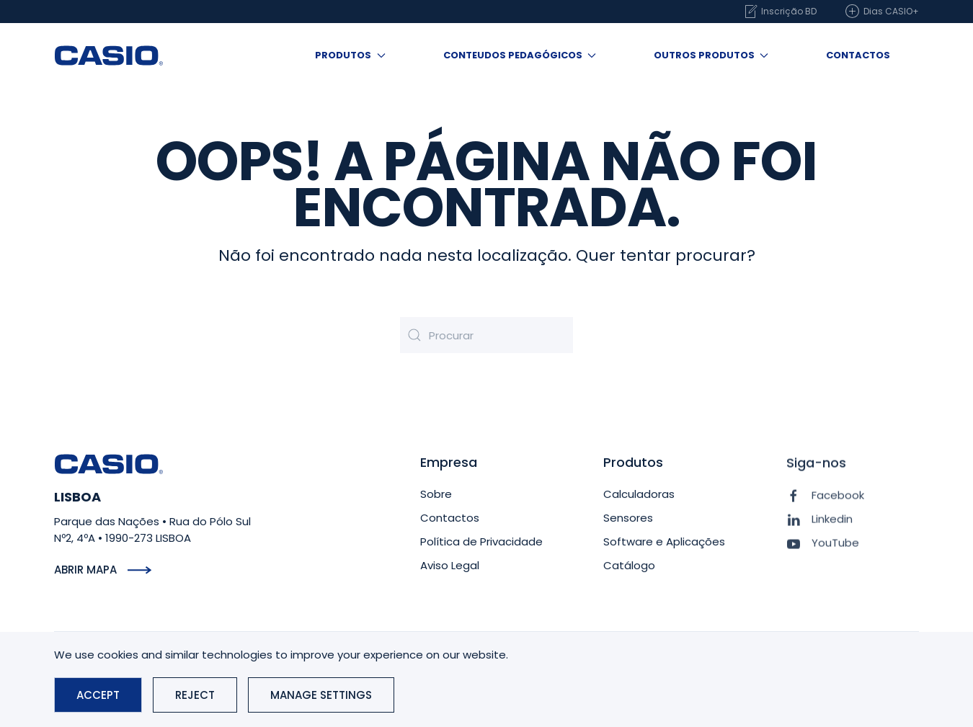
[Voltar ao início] (109, 55)
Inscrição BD (780, 11)
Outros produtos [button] (711, 55)
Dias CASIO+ (882, 11)
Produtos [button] (350, 55)
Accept (98, 695)
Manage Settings (321, 695)
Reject (195, 695)
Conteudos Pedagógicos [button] (519, 55)
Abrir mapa (85, 569)
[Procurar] (486, 335)
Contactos (858, 55)
